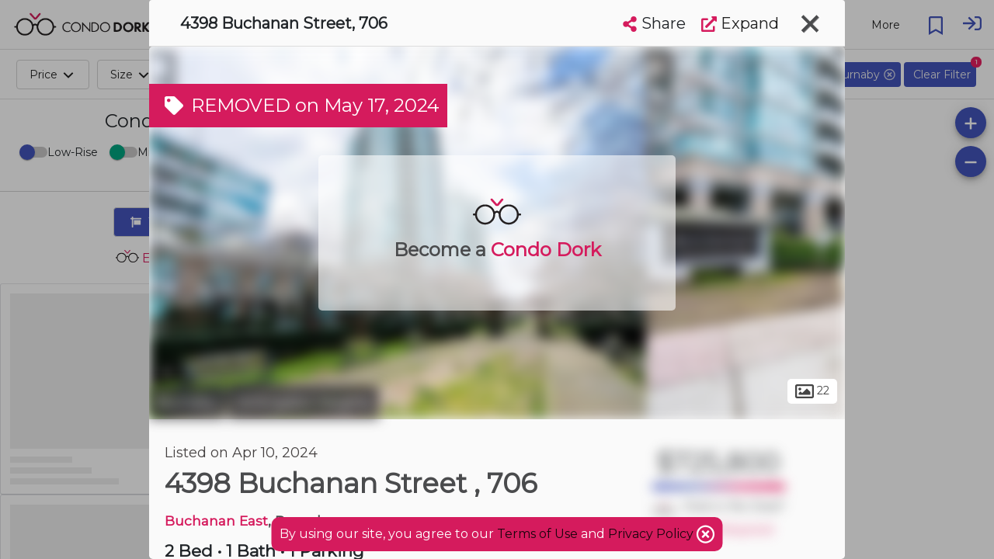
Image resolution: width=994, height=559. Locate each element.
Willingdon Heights (303, 402)
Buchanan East (216, 520)
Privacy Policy (652, 533)
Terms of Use (537, 533)
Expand (740, 23)
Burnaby (187, 402)
